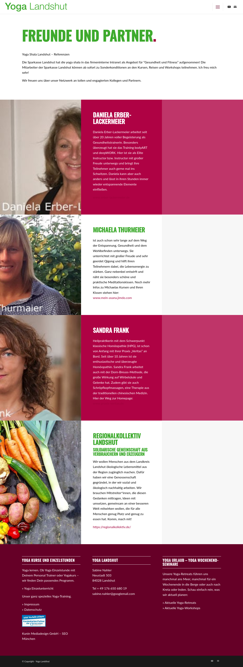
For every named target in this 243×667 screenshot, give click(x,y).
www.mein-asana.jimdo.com (112, 298)
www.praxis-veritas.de (108, 403)
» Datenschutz (32, 609)
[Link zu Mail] (235, 7)
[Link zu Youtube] (229, 7)
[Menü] (217, 7)
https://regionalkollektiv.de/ (112, 527)
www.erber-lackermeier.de (111, 197)
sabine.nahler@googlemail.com (113, 593)
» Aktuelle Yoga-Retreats (179, 602)
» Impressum (30, 604)
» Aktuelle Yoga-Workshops (181, 608)
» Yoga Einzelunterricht (37, 588)
